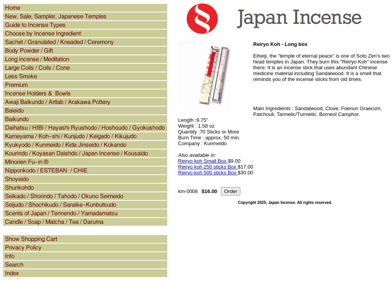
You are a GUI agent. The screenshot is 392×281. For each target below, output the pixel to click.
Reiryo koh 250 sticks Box (208, 167)
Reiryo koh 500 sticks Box (208, 173)
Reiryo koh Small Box (203, 161)
